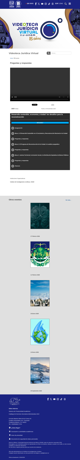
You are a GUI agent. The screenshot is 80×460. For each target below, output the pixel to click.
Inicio (11, 58)
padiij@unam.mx (45, 453)
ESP (56, 3)
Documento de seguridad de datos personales (23, 439)
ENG (61, 3)
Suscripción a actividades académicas (21, 431)
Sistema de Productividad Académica (19, 411)
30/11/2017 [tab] (40, 122)
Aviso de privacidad (16, 435)
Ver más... (68, 200)
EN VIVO (29, 3)
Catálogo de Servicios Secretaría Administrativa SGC (24, 414)
